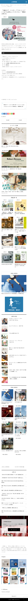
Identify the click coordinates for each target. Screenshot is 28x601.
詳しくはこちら (14, 529)
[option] (14, 284)
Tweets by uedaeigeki (6, 591)
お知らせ (4, 116)
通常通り (7, 64)
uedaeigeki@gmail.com (10, 71)
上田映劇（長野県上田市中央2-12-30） (13, 63)
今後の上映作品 (14, 273)
